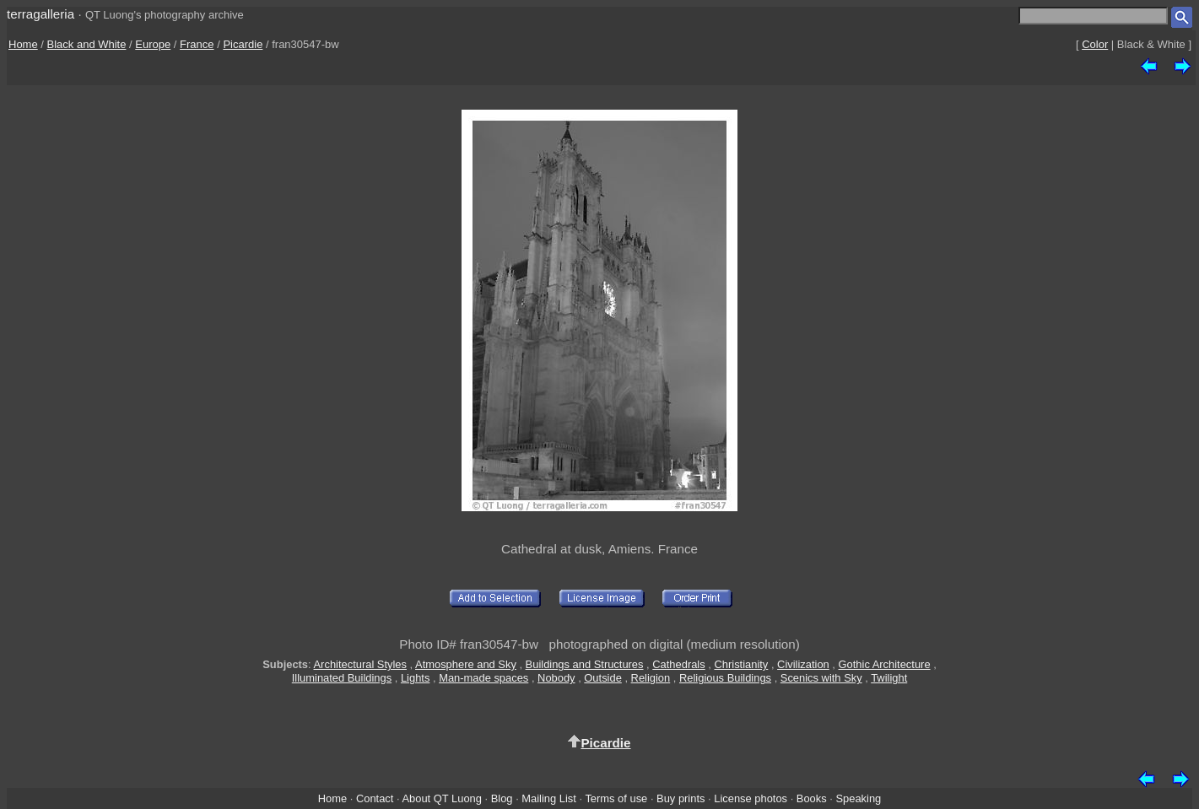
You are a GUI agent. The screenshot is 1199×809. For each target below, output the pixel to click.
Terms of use (616, 798)
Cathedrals (678, 664)
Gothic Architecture (885, 664)
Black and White (87, 44)
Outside (602, 677)
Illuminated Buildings (342, 677)
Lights (415, 677)
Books (812, 798)
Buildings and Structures (585, 664)
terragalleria (40, 14)
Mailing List (548, 798)
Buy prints (680, 798)
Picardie (242, 44)
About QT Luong (441, 798)
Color (1095, 44)
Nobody (556, 677)
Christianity (741, 664)
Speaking (858, 798)
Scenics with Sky (821, 677)
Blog (502, 798)
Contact (374, 798)
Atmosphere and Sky (465, 664)
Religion (651, 677)
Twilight (889, 677)
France (196, 44)
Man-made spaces (483, 677)
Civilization (803, 664)
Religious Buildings (725, 677)
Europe (152, 44)
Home (23, 44)
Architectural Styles (360, 664)
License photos (750, 798)
